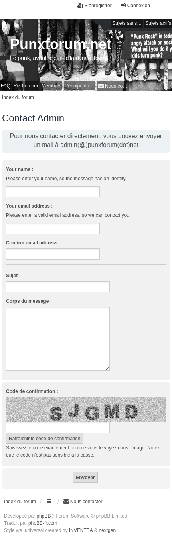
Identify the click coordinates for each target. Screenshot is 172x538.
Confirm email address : (33, 243)
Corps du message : (29, 301)
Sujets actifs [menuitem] (158, 23)
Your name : (19, 169)
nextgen (107, 530)
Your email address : (29, 206)
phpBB (43, 516)
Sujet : (13, 275)
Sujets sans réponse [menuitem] (127, 23)
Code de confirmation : (32, 391)
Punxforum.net (60, 44)
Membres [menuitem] (51, 86)
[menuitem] (113, 86)
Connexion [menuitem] (135, 5)
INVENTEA (81, 530)
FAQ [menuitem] (5, 86)
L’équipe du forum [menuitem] (80, 86)
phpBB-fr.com (42, 523)
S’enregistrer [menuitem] (94, 5)
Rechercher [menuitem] (26, 86)
